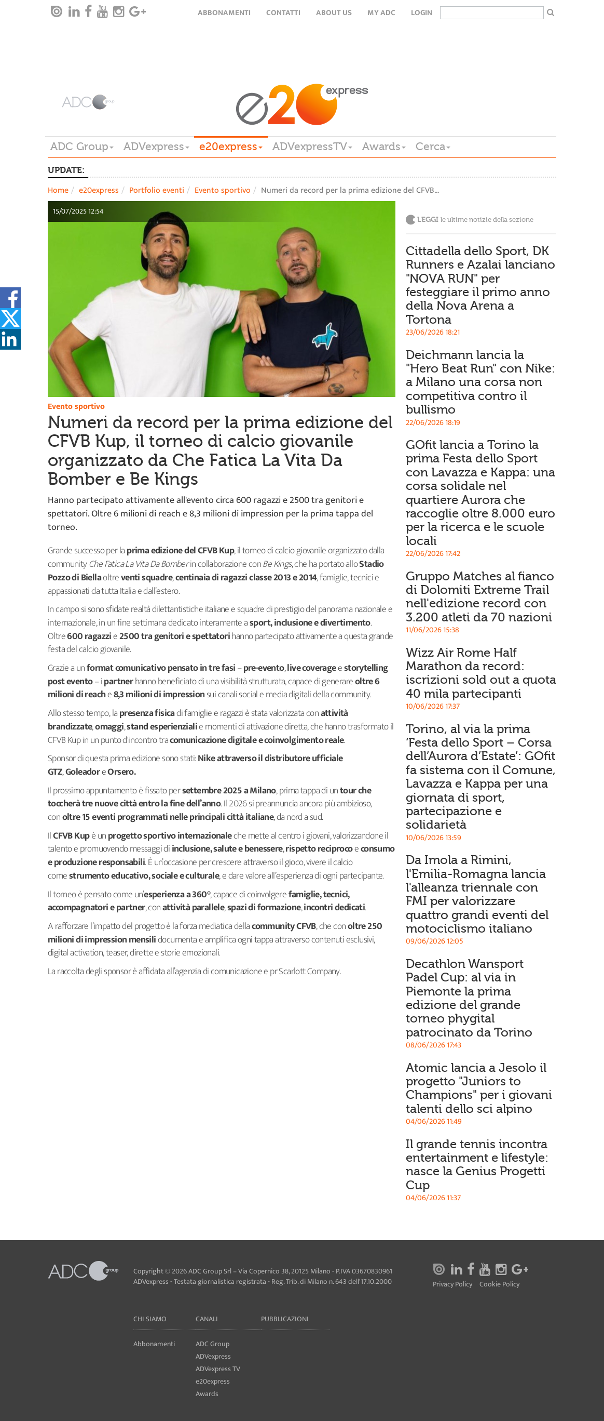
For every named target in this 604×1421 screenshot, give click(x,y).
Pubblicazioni (285, 1319)
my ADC (381, 12)
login (421, 12)
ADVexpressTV (312, 146)
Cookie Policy (499, 1284)
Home (58, 190)
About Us (334, 12)
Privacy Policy (452, 1284)
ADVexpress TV (218, 1369)
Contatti (283, 12)
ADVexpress (156, 146)
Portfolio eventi (156, 190)
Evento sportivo (223, 190)
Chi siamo (150, 1319)
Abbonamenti (224, 12)
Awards (384, 146)
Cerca (433, 146)
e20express (231, 146)
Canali (207, 1319)
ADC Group (82, 146)
